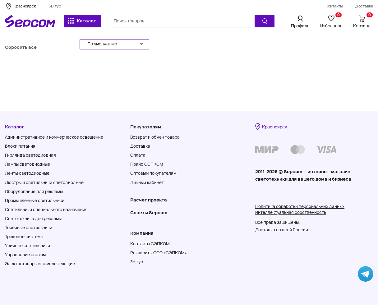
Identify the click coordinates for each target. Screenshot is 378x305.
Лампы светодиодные (27, 164)
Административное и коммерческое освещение (54, 137)
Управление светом (25, 254)
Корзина (363, 21)
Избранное (331, 21)
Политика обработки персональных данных (299, 206)
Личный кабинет (147, 182)
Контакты (334, 6)
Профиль (300, 26)
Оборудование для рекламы (34, 191)
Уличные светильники (27, 245)
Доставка (364, 6)
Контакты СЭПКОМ (150, 244)
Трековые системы (24, 236)
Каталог (82, 21)
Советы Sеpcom (148, 212)
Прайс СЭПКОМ (146, 164)
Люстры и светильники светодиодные (44, 182)
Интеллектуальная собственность (290, 212)
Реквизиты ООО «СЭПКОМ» (158, 253)
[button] (114, 44)
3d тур (136, 262)
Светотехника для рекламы (33, 218)
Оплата (137, 155)
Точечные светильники (28, 227)
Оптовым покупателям (153, 173)
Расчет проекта (148, 200)
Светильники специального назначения (46, 209)
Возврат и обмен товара (155, 137)
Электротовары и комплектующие (40, 263)
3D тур (55, 6)
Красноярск (24, 6)
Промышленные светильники (34, 200)
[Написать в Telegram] (365, 274)
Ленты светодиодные (27, 173)
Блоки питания (20, 146)
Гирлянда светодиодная (30, 155)
